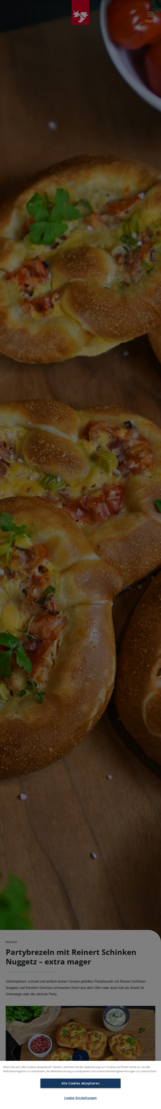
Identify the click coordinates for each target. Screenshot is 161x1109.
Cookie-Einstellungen (80, 1098)
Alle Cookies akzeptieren (80, 1083)
